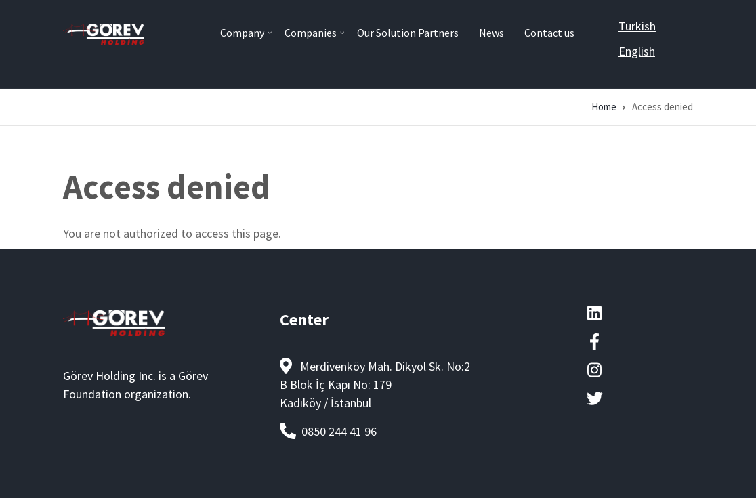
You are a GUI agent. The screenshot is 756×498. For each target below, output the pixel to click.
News (491, 32)
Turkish (637, 26)
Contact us (549, 32)
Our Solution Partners (408, 32)
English (636, 51)
